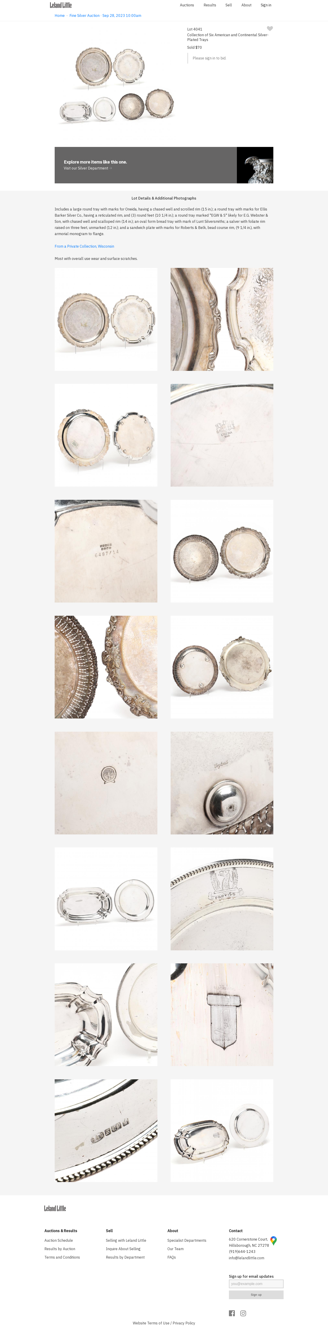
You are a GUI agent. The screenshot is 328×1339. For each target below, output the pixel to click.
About (246, 5)
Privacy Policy (184, 1323)
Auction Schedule (58, 1240)
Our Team (175, 1249)
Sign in (266, 5)
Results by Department (125, 1257)
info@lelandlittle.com (246, 1258)
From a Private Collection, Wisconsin (84, 246)
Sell (229, 5)
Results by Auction (59, 1249)
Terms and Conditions (62, 1257)
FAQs (171, 1257)
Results (210, 5)
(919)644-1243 (242, 1251)
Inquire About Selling (123, 1249)
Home (60, 15)
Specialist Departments (186, 1240)
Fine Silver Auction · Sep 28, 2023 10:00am (105, 15)
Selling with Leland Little (126, 1240)
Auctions (187, 5)
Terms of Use (158, 1323)
